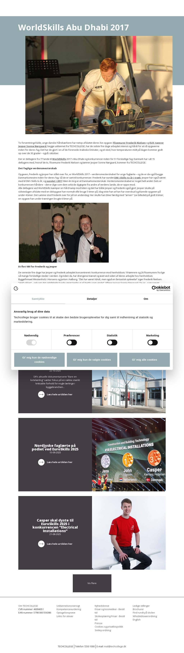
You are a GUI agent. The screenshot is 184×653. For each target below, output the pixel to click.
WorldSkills (59, 159)
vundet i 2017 (54, 181)
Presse (98, 623)
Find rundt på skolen (144, 612)
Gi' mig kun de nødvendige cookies (39, 359)
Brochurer (138, 609)
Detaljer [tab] (92, 298)
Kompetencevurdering (69, 609)
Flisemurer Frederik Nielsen (129, 142)
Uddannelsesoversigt (68, 605)
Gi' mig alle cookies (144, 359)
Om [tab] (146, 298)
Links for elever (65, 616)
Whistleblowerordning (145, 616)
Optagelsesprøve (66, 612)
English (137, 619)
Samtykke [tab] (38, 298)
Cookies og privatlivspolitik (109, 626)
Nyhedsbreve (102, 605)
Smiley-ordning (103, 630)
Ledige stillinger (141, 605)
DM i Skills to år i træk (127, 177)
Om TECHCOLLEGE (28, 605)
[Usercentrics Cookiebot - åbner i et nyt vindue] (154, 288)
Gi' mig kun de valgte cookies (92, 359)
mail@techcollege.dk (115, 646)
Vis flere (92, 583)
